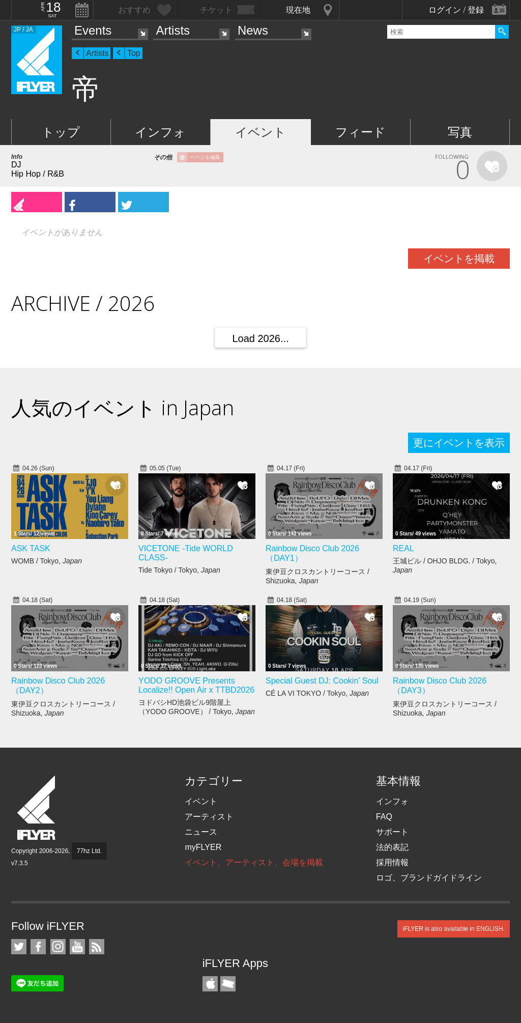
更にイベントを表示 (459, 442)
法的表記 (392, 847)
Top (133, 53)
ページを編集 (205, 157)
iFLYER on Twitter (18, 946)
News (253, 30)
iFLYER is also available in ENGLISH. (453, 928)
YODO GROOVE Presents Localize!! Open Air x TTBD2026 (196, 685)
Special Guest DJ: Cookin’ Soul (322, 680)
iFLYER (37, 808)
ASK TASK (30, 548)
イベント (260, 132)
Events (92, 30)
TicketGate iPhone (228, 983)
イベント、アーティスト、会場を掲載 (254, 862)
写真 (460, 132)
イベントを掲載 (459, 258)
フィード (360, 132)
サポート (392, 832)
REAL (403, 548)
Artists (173, 30)
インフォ (160, 132)
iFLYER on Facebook (38, 946)
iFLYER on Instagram (58, 946)
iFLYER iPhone (210, 983)
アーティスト (209, 816)
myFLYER (203, 847)
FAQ (384, 816)
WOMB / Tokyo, (46, 561)
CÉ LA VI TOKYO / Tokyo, (317, 693)
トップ (61, 132)
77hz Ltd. (89, 851)
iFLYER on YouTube (77, 946)
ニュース (201, 832)
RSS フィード (96, 946)
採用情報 (392, 862)
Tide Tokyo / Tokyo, (179, 570)
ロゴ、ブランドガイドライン (429, 877)
